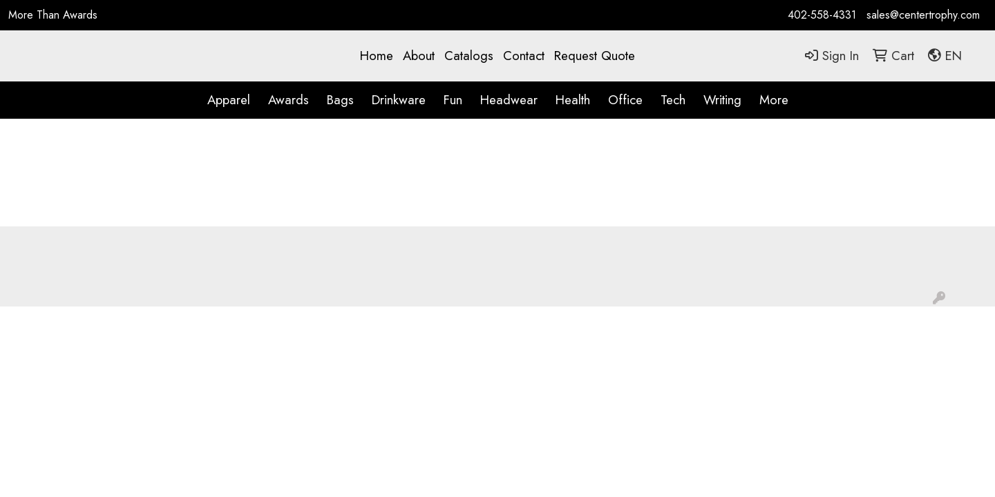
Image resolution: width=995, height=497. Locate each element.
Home (376, 55)
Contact (523, 55)
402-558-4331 (822, 15)
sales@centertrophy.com (923, 15)
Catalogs (468, 55)
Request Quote (594, 55)
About (419, 55)
